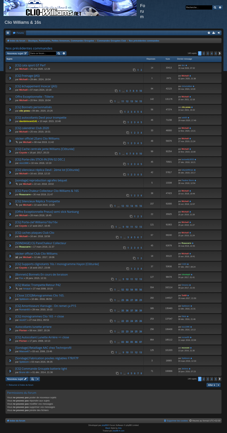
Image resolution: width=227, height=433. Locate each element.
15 (140, 101)
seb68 (184, 117)
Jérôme (185, 369)
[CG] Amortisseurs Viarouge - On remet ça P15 (45, 306)
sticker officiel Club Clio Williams (36, 254)
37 (132, 310)
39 (140, 310)
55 (136, 289)
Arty (120, 428)
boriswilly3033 (188, 159)
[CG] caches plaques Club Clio (34, 233)
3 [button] (207, 53)
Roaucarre (25, 194)
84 (127, 341)
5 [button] (215, 53)
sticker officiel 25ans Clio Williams (37, 138)
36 (127, 310)
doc (183, 65)
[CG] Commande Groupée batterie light (41, 369)
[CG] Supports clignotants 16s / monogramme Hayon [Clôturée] (57, 264)
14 (136, 101)
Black (107, 428)
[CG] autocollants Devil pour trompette (41, 118)
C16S (184, 264)
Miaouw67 (24, 351)
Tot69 (184, 295)
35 (122, 310)
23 (127, 321)
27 (132, 300)
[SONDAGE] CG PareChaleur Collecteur (40, 243)
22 (122, 321)
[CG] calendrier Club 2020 (32, 128)
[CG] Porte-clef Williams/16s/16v (36, 222)
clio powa (24, 110)
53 (127, 289)
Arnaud (27, 288)
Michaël (23, 69)
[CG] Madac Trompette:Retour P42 (38, 285)
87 (140, 341)
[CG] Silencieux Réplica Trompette (37, 201)
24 (132, 321)
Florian (23, 330)
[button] (220, 53)
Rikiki (184, 316)
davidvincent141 (28, 121)
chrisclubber (187, 86)
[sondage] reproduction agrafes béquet (41, 180)
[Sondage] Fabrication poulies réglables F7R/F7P (47, 358)
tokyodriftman (187, 170)
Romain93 (24, 309)
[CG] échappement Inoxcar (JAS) (36, 86)
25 (122, 300)
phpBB (104, 425)
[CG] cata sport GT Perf (30, 65)
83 (122, 341)
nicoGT (23, 320)
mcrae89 (185, 337)
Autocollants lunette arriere (33, 327)
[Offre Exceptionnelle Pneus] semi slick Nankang (47, 212)
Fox (21, 278)
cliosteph (186, 274)
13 (132, 101)
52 (122, 289)
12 (127, 101)
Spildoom (24, 299)
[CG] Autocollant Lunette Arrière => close (42, 337)
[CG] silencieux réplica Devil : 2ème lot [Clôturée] (47, 170)
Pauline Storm (188, 180)
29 (140, 300)
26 (127, 300)
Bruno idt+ (24, 372)
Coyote (23, 152)
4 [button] (211, 53)
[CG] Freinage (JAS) (27, 76)
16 (140, 205)
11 (122, 101)
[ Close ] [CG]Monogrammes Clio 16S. (39, 295)
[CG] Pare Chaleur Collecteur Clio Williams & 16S (47, 191)
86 (136, 341)
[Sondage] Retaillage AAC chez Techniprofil (43, 348)
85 (132, 341)
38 (136, 310)
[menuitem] (18, 33)
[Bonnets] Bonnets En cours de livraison (41, 274)
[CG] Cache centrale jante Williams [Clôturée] (44, 149)
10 (140, 90)
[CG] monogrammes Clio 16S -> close (39, 316)
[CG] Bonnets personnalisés (33, 107)
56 (140, 289)
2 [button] (203, 53)
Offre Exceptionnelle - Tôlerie (34, 97)
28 (136, 300)
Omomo (185, 285)
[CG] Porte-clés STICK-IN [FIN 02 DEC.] (40, 159)
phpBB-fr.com (118, 431)
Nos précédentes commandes (28, 48)
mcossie (185, 348)
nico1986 (24, 163)
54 (132, 289)
